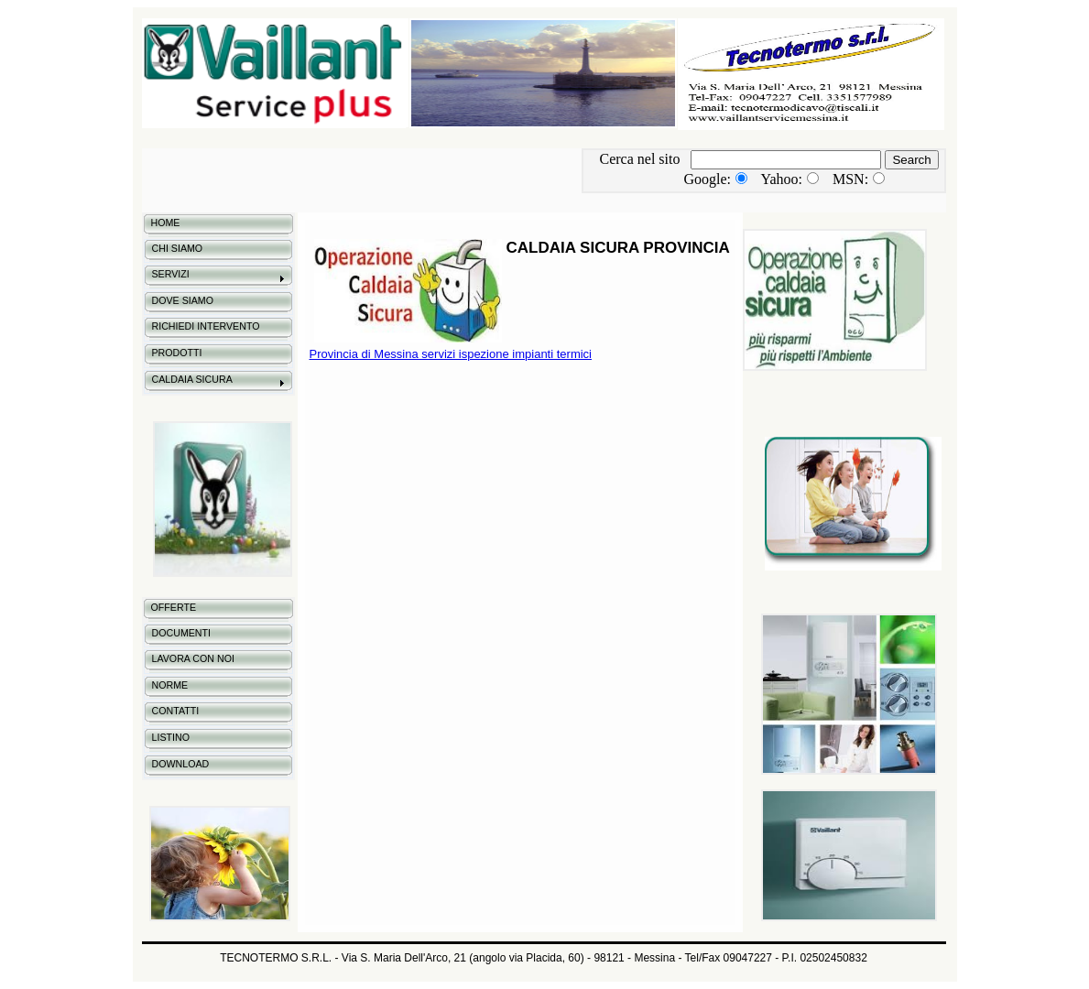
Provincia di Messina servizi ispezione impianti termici (451, 354)
